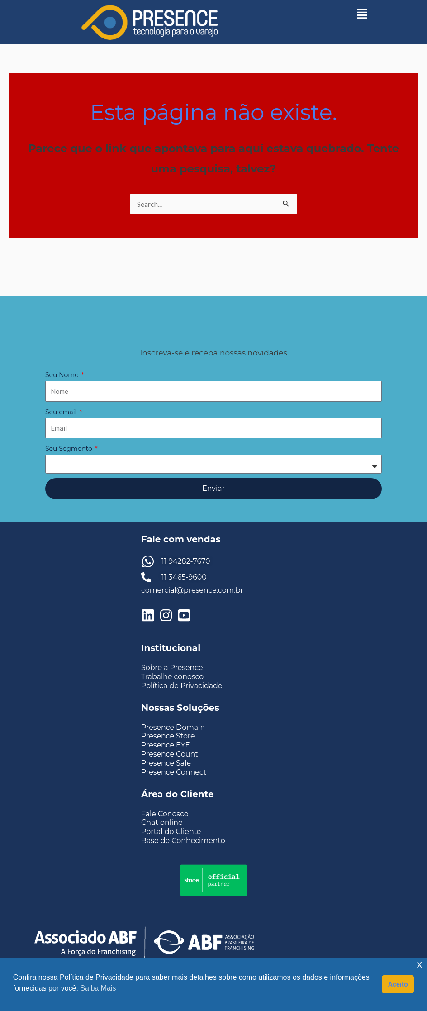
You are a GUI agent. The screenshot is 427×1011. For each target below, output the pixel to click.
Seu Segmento (69, 449)
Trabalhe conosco (172, 676)
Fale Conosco (165, 814)
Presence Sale (166, 763)
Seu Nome (62, 375)
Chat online (162, 823)
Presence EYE (165, 745)
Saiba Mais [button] (98, 988)
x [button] (419, 964)
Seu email (61, 412)
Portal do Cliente (171, 832)
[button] (362, 14)
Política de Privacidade (182, 685)
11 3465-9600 (184, 577)
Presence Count (170, 754)
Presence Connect (174, 772)
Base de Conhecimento (183, 841)
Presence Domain (173, 727)
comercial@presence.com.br (192, 590)
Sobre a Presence (172, 668)
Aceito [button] (398, 984)
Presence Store (168, 736)
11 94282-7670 (186, 561)
